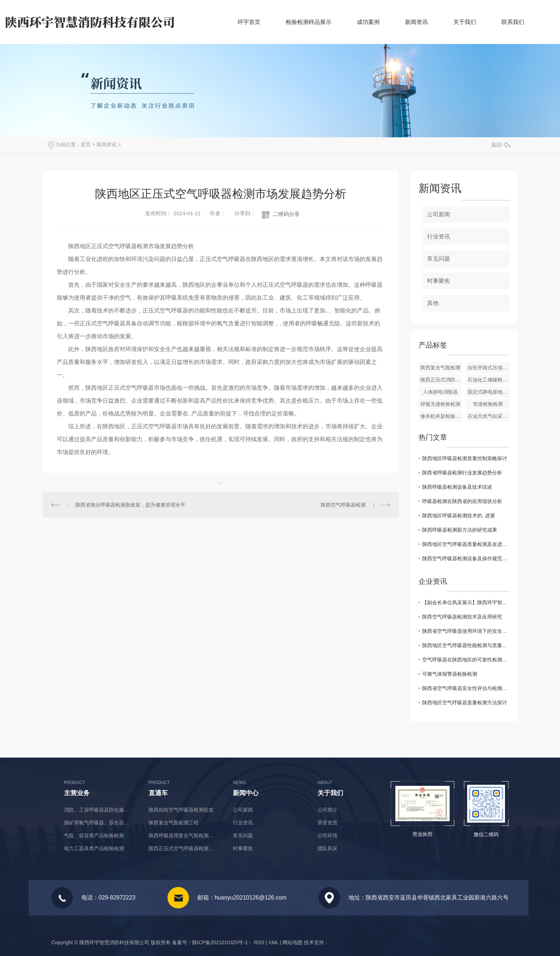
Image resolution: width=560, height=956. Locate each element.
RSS (259, 942)
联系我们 (512, 22)
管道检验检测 (488, 404)
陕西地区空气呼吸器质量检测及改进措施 (466, 544)
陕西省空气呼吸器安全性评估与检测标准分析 (466, 688)
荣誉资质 (328, 823)
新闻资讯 (416, 22)
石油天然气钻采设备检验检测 (489, 416)
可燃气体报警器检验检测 (449, 674)
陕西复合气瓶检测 (440, 367)
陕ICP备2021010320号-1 (220, 942)
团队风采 (328, 848)
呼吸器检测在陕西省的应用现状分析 (462, 501)
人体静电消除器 (440, 392)
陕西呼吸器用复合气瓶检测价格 (183, 835)
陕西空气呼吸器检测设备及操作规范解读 (466, 558)
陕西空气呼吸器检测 (343, 505)
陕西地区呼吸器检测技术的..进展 (458, 515)
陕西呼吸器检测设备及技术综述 (457, 487)
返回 (500, 145)
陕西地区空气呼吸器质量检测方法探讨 (464, 702)
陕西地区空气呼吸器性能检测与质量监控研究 (466, 645)
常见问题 (438, 259)
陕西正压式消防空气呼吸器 (441, 380)
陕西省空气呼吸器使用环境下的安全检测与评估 (466, 631)
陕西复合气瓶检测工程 (174, 823)
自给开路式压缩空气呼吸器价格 (489, 367)
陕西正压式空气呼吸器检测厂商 (183, 848)
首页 (86, 144)
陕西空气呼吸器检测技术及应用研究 (462, 617)
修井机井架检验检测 (441, 416)
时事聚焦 (438, 281)
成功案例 (368, 22)
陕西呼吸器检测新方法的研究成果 (459, 530)
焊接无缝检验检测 (440, 404)
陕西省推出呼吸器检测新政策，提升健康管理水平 (130, 505)
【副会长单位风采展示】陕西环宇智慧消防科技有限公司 (466, 602)
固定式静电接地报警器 (489, 392)
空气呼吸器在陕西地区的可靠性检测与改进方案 (466, 659)
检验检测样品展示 (308, 22)
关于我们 (464, 22)
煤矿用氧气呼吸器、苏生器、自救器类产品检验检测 (99, 823)
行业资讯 (438, 236)
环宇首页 (249, 22)
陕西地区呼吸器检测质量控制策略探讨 (464, 458)
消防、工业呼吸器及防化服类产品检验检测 (99, 810)
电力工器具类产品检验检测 (94, 848)
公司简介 (328, 810)
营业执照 (422, 834)
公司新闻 (438, 214)
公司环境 (328, 835)
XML (274, 942)
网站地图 (292, 942)
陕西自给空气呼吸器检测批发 (181, 810)
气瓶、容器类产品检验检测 (94, 835)
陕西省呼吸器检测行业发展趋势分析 (462, 472)
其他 (127, 144)
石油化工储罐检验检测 (489, 380)
